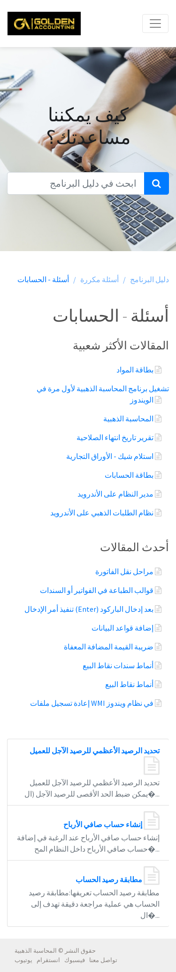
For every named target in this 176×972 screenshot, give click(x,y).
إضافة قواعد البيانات (123, 627)
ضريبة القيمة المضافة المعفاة (109, 646)
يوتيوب (23, 960)
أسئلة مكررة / (96, 279)
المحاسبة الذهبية (129, 418)
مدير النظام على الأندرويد (116, 493)
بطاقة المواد (135, 369)
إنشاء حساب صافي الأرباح (103, 824)
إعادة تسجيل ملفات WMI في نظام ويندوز (92, 703)
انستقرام (48, 960)
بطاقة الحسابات (130, 475)
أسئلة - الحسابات (43, 279)
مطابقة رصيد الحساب (110, 879)
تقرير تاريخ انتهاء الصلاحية (116, 437)
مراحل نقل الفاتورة (125, 571)
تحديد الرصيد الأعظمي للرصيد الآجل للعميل (95, 750)
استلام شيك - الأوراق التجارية (110, 456)
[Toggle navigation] (155, 23)
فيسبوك (74, 960)
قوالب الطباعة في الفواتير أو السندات (97, 590)
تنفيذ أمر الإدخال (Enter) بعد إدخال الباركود (89, 609)
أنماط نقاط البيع (130, 684)
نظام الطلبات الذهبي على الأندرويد (102, 512)
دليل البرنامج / (146, 279)
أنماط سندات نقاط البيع (119, 665)
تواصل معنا (103, 960)
